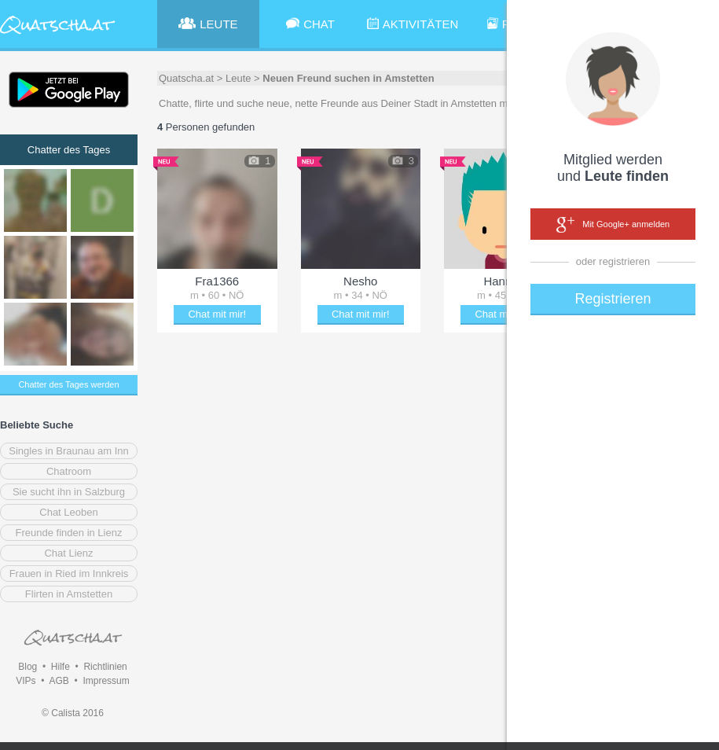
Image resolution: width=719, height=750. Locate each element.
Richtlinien (105, 666)
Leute (238, 78)
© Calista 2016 (73, 713)
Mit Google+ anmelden (612, 225)
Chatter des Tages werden (68, 384)
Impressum (106, 680)
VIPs (25, 680)
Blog (27, 666)
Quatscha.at (186, 78)
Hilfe (60, 666)
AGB (58, 680)
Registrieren (612, 299)
